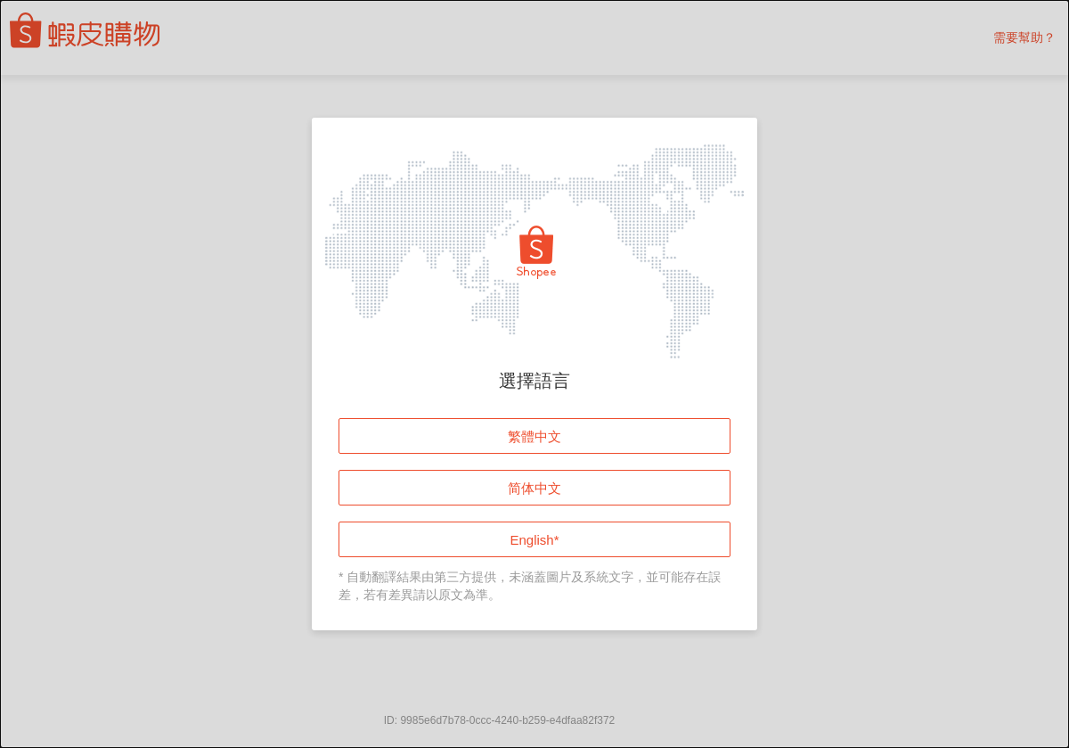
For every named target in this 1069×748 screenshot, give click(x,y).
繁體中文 (534, 436)
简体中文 (534, 488)
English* (534, 539)
